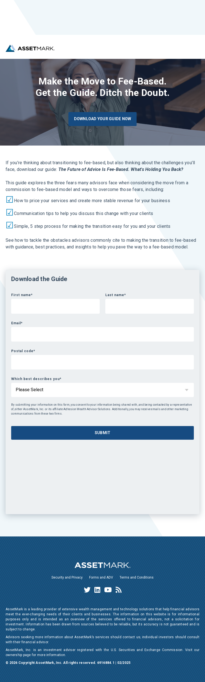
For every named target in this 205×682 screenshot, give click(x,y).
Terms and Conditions (137, 577)
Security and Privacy (67, 577)
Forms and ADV (101, 577)
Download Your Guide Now (102, 119)
